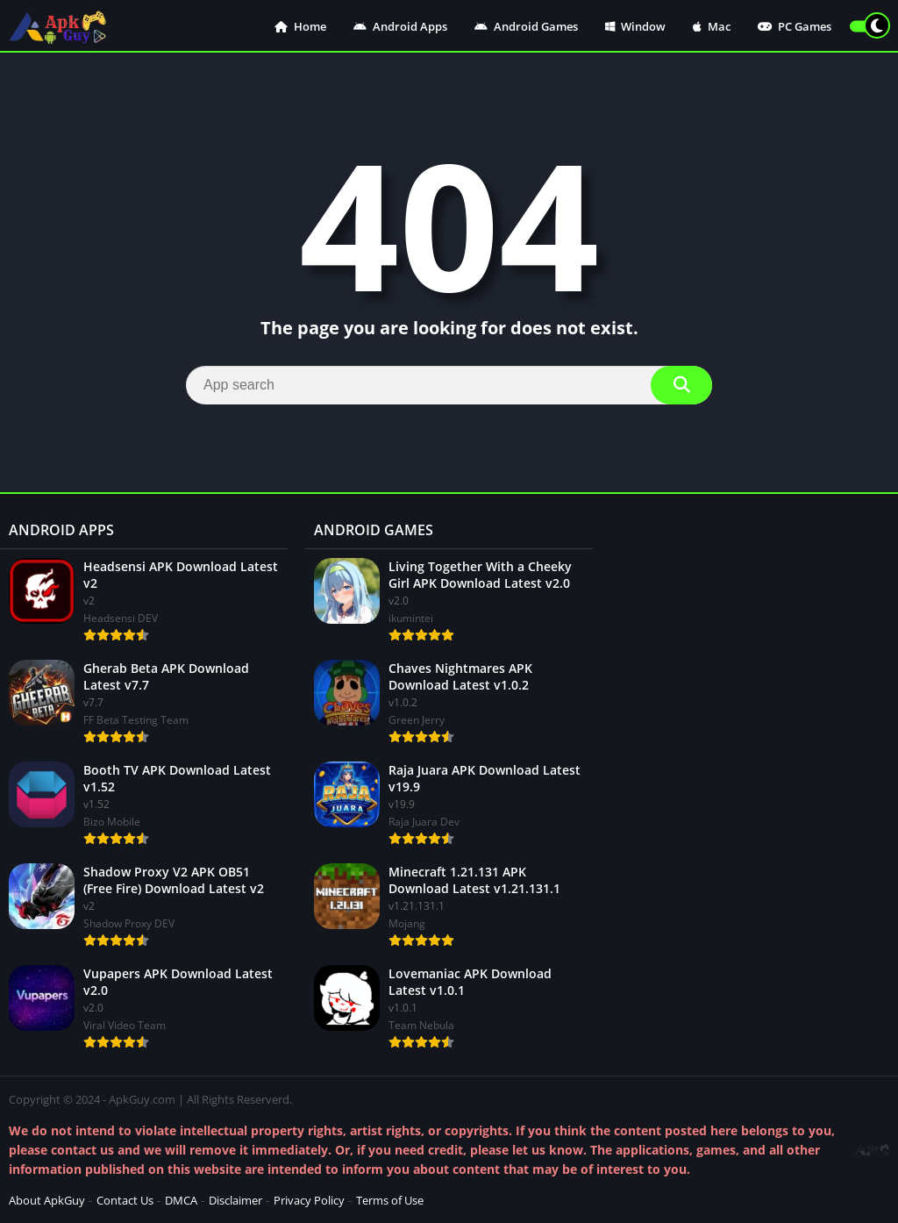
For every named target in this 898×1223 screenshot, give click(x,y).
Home (300, 26)
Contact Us (124, 1200)
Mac (712, 26)
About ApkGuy (47, 1200)
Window (635, 26)
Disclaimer (235, 1200)
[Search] (449, 385)
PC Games (794, 26)
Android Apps (400, 26)
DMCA (181, 1200)
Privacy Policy (309, 1200)
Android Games (526, 26)
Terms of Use (390, 1200)
